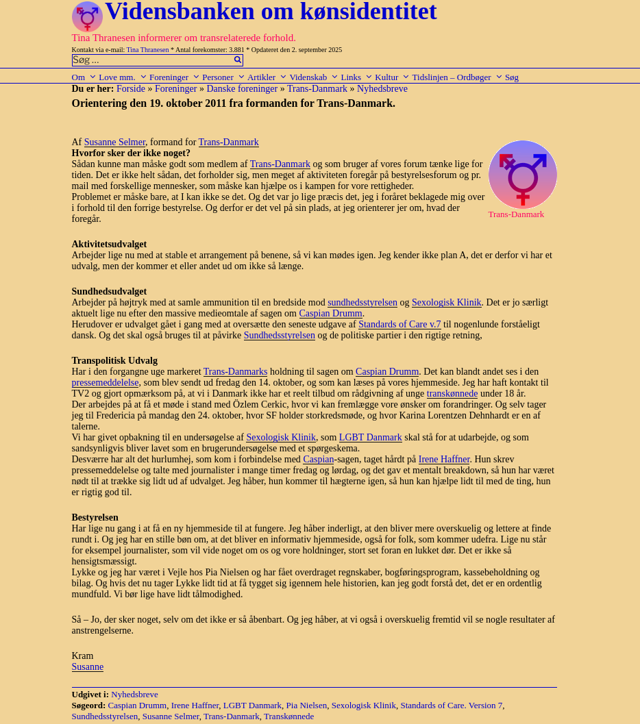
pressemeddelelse (105, 382)
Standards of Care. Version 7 (451, 705)
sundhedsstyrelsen (362, 302)
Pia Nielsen (307, 705)
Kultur (392, 77)
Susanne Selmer (114, 142)
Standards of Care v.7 (399, 324)
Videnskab (314, 77)
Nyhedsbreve (382, 89)
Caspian (318, 459)
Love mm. (123, 77)
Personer (223, 77)
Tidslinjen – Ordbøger (458, 77)
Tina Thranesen (148, 49)
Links (357, 77)
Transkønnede (289, 716)
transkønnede (452, 393)
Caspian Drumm (330, 313)
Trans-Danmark (317, 89)
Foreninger (174, 77)
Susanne (88, 667)
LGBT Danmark (370, 437)
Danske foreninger (242, 89)
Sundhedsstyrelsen (279, 335)
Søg (512, 77)
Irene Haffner (444, 459)
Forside (130, 89)
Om (84, 77)
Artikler (267, 77)
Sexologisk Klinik (447, 302)
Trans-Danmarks (236, 371)
